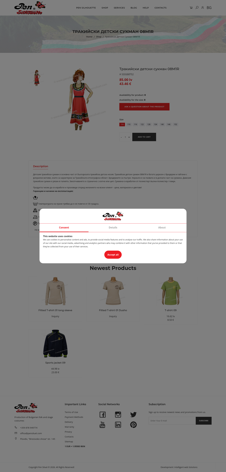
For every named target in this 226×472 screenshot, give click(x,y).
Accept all (113, 254)
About (162, 227)
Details (113, 227)
